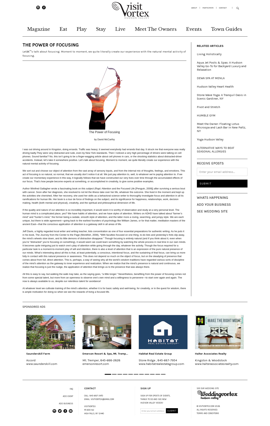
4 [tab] (125, 374)
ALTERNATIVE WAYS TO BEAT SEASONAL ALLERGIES (215, 149)
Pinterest (71, 412)
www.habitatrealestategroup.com (161, 364)
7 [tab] (141, 374)
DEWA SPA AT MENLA (211, 78)
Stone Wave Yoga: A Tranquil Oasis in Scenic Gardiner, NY (221, 96)
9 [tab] (152, 374)
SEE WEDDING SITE (212, 211)
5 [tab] (130, 374)
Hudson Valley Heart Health (215, 86)
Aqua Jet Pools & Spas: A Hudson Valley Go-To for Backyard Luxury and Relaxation (221, 66)
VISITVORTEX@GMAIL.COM (102, 399)
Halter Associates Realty (210, 353)
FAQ (71, 389)
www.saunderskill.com (41, 364)
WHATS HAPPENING (212, 198)
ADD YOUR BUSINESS (214, 204)
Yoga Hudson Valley (210, 139)
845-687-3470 (96, 395)
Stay (101, 29)
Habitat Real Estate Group (155, 353)
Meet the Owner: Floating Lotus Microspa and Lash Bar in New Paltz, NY (221, 127)
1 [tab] (108, 374)
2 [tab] (114, 374)
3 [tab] (119, 374)
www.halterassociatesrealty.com (216, 364)
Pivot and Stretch (208, 107)
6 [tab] (136, 374)
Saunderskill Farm (38, 353)
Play (81, 29)
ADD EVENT (68, 396)
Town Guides (226, 29)
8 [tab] (147, 374)
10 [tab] (157, 374)
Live (120, 29)
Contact (223, 8)
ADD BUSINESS (66, 403)
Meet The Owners (156, 29)
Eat (63, 29)
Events (194, 29)
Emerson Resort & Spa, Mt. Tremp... (105, 353)
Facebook (65, 412)
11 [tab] (163, 374)
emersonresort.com (95, 364)
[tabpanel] (50, 342)
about (194, 8)
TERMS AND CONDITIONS (208, 413)
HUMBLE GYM (206, 115)
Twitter (60, 412)
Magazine (38, 29)
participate (208, 8)
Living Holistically (209, 54)
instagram (54, 412)
